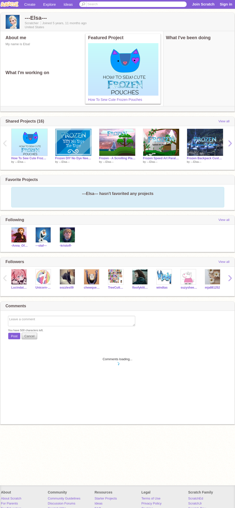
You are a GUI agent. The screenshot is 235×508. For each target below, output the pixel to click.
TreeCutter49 (116, 287)
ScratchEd (195, 498)
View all (224, 121)
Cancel (29, 336)
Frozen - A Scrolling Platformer (117, 158)
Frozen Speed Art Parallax (161, 158)
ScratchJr (195, 503)
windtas (162, 287)
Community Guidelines (64, 498)
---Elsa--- (20, 161)
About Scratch (11, 498)
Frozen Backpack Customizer (205, 158)
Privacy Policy (151, 503)
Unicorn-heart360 (43, 287)
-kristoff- (66, 245)
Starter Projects (106, 498)
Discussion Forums (61, 503)
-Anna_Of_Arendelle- (19, 245)
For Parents (9, 503)
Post (14, 336)
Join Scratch (203, 4)
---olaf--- (41, 245)
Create (29, 4)
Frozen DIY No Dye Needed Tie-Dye (73, 158)
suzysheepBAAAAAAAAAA (189, 287)
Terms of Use (151, 498)
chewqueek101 (92, 287)
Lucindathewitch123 (19, 287)
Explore (49, 4)
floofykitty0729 (140, 287)
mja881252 (212, 287)
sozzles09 (67, 287)
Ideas (68, 4)
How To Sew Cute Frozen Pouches (115, 100)
